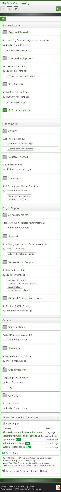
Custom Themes (18, 156)
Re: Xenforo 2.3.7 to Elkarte (16, 306)
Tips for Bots (9, 439)
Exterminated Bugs (16, 102)
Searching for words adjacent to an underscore (26, 435)
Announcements (18, 215)
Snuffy (9, 248)
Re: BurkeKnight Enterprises (17, 356)
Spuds (9, 44)
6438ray (10, 96)
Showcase (14, 348)
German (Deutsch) (16, 280)
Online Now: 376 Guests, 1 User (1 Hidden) (25, 471)
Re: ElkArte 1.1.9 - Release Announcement (24, 222)
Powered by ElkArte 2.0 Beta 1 (14, 486)
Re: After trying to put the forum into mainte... (26, 244)
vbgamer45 (11, 143)
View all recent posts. (49, 465)
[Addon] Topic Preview (14, 138)
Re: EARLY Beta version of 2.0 (17, 334)
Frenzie (9, 227)
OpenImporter (17, 369)
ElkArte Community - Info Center (20, 417)
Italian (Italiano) (15, 287)
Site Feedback (16, 327)
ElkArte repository (19, 110)
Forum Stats (10, 453)
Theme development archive (20, 76)
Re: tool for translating (14, 270)
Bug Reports (15, 84)
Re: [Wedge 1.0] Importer (15, 377)
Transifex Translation (17, 199)
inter (8, 360)
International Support (21, 262)
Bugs (10, 387)
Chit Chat (13, 395)
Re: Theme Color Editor (14, 66)
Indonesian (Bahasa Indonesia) (21, 283)
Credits (31, 486)
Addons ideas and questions (20, 148)
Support (13, 236)
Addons (12, 131)
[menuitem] (58, 8)
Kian (8, 382)
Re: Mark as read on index (16, 92)
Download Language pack (19, 196)
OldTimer (10, 169)
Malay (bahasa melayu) (18, 290)
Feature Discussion (19, 32)
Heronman (11, 310)
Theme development (20, 58)
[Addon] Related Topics (14, 446)
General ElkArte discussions (25, 298)
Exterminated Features (18, 50)
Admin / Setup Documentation (21, 254)
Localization (15, 178)
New (18, 439)
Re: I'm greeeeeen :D (13, 164)
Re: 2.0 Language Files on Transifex (20, 186)
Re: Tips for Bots (11, 403)
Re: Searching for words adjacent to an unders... (27, 40)
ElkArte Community (15, 3)
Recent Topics (10, 423)
